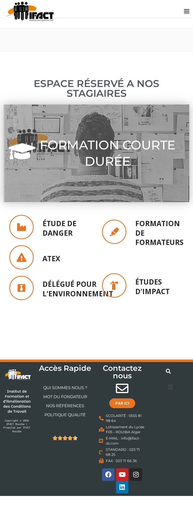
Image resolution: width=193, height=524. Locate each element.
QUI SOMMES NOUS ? (65, 387)
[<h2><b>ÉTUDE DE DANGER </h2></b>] (21, 227)
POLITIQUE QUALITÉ (65, 414)
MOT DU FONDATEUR (65, 396)
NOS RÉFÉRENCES (65, 405)
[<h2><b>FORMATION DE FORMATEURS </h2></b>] (114, 232)
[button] (170, 387)
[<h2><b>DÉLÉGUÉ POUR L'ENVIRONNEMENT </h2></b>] (21, 288)
